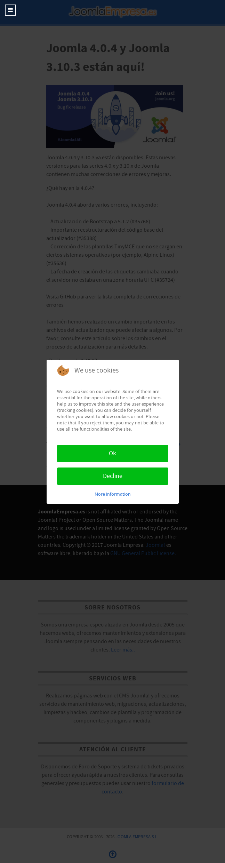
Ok (112, 453)
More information (113, 494)
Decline (112, 476)
